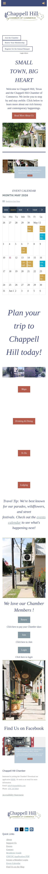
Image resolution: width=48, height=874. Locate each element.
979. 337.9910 (13, 789)
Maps (24, 389)
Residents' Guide (14, 853)
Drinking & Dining (24, 421)
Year (20, 210)
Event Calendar (13, 863)
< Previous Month (27, 210)
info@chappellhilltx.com (17, 786)
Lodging (24, 485)
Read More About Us (24, 115)
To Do (24, 453)
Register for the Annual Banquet (17, 49)
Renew (24, 619)
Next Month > (42, 210)
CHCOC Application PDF (18, 856)
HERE (13, 780)
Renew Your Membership (15, 43)
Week (6, 210)
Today (34, 210)
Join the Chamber (11, 38)
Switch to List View (13, 201)
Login (24, 650)
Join (24, 635)
